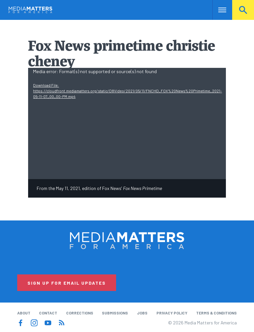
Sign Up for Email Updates (66, 283)
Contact (48, 312)
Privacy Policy (172, 312)
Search (243, 10)
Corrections (79, 312)
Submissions (115, 312)
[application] (127, 123)
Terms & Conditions (216, 312)
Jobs (142, 312)
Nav (218, 10)
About (23, 312)
